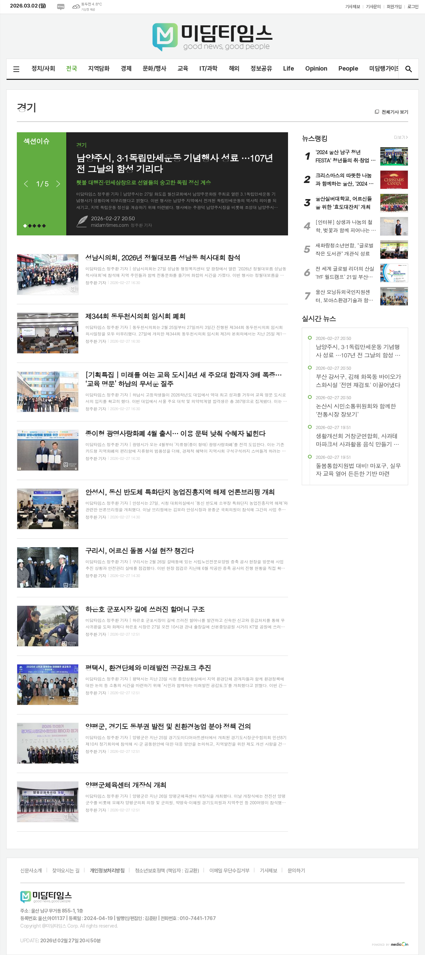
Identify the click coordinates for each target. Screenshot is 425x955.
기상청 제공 (88, 9)
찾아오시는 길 (65, 871)
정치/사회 (43, 68)
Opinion (316, 68)
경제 (126, 68)
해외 (234, 68)
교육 (182, 68)
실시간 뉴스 (319, 318)
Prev (25, 184)
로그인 (412, 6)
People (348, 68)
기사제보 (352, 6)
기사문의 (373, 6)
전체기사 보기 (395, 112)
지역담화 (99, 68)
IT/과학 (208, 68)
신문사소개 (31, 871)
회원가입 (394, 6)
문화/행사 (154, 68)
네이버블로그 (61, 7)
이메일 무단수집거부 (229, 871)
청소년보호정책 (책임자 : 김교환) (167, 871)
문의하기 (296, 871)
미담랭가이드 (385, 68)
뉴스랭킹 (315, 138)
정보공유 (261, 68)
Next (58, 184)
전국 (71, 68)
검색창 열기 (408, 69)
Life (288, 68)
